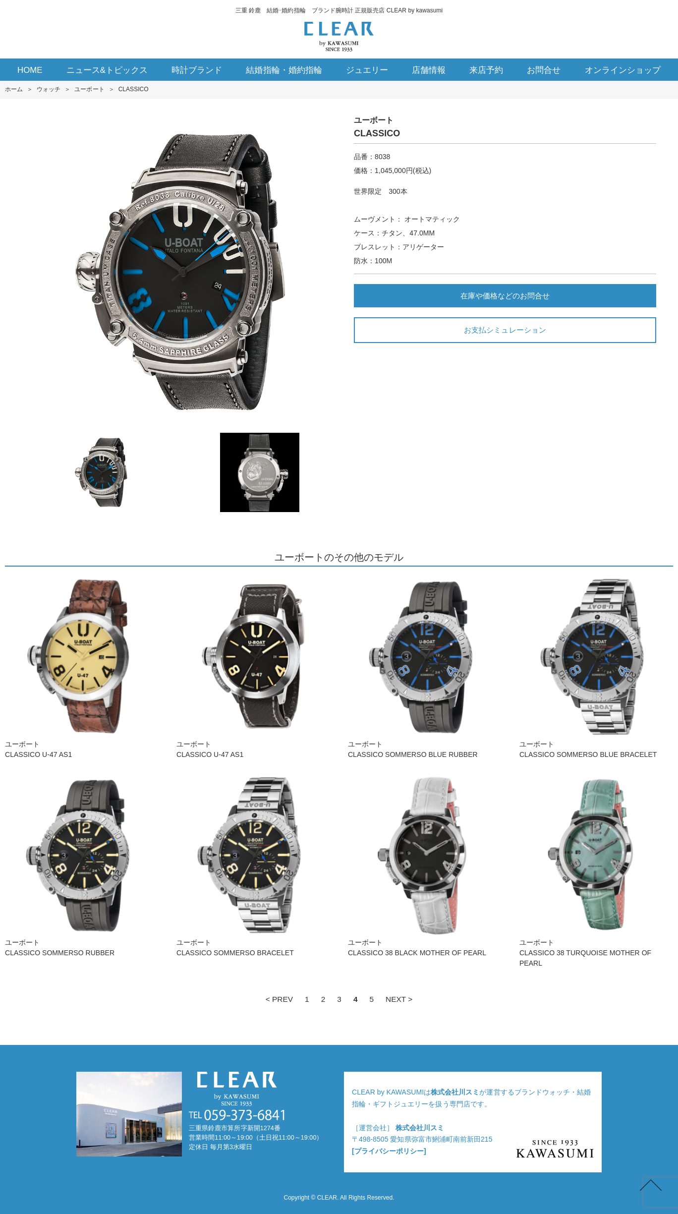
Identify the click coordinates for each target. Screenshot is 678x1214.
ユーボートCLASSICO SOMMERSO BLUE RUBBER (425, 667)
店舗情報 (429, 70)
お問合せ (544, 70)
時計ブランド (196, 70)
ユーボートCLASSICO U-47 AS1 (82, 667)
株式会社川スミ (455, 1092)
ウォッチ (48, 89)
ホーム (14, 89)
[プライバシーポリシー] (389, 1151)
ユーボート (89, 89)
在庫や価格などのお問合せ (505, 295)
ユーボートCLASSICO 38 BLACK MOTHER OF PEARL (425, 866)
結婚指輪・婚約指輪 (284, 70)
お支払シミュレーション (505, 330)
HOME (30, 70)
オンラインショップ (623, 70)
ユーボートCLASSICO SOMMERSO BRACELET (253, 866)
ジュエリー (367, 70)
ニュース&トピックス (107, 70)
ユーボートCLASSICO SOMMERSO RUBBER (82, 866)
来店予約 (486, 70)
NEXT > (399, 999)
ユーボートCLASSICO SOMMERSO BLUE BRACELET (596, 667)
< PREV (279, 999)
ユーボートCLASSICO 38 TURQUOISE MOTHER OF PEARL (596, 871)
